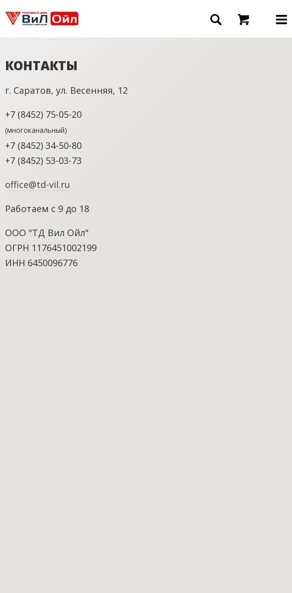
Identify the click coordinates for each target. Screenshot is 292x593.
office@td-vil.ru (37, 184)
